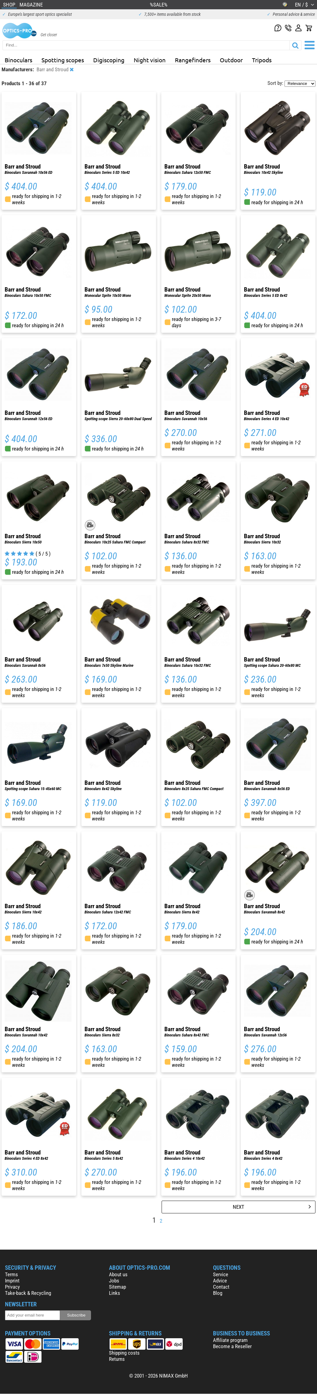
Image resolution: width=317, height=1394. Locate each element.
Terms (11, 1274)
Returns (117, 1359)
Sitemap (117, 1287)
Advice (220, 1280)
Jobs (114, 1280)
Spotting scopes (62, 60)
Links (114, 1293)
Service (220, 1274)
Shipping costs (124, 1353)
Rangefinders (193, 60)
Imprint (12, 1280)
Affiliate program (230, 1340)
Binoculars (18, 60)
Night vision (150, 60)
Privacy (12, 1287)
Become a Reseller (232, 1346)
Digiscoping (108, 60)
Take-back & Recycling (28, 1293)
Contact (221, 1287)
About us (118, 1274)
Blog (217, 1293)
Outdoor (231, 60)
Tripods (261, 60)
